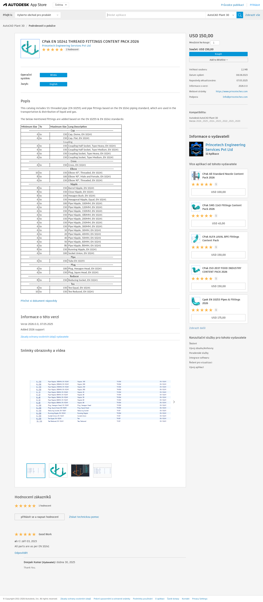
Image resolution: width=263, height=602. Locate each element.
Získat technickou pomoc (84, 517)
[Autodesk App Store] (25, 5)
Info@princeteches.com (235, 96)
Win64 (53, 75)
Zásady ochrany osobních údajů (75, 598)
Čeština (61, 4)
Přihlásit (255, 5)
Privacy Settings (199, 598)
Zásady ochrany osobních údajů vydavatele (44, 336)
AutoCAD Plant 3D (14, 26)
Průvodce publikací (232, 5)
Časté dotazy (173, 598)
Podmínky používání (143, 598)
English (53, 84)
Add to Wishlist (219, 59)
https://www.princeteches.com (232, 91)
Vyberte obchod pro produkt (34, 15)
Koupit (218, 54)
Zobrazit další (197, 328)
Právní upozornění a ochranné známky (112, 598)
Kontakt (185, 598)
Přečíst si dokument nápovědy (39, 301)
